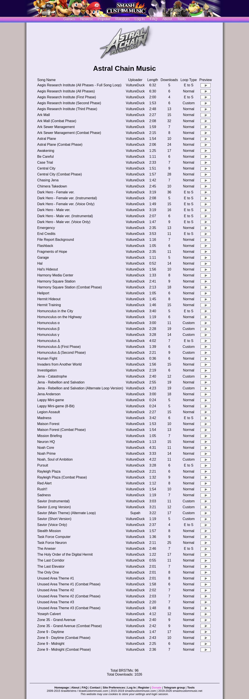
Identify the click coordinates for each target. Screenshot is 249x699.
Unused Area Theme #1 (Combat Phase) (68, 584)
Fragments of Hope (52, 251)
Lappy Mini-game (50, 400)
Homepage (61, 687)
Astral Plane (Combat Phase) (59, 144)
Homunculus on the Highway (59, 317)
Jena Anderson (48, 394)
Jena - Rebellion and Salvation (60, 382)
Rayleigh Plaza (48, 471)
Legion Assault (48, 412)
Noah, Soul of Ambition (55, 459)
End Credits (46, 234)
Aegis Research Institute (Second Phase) (69, 103)
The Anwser (46, 548)
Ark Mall (43, 115)
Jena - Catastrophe (52, 376)
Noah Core (45, 447)
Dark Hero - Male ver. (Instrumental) (65, 216)
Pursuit (42, 465)
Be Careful (45, 156)
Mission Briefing (49, 436)
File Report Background (55, 239)
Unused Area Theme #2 (55, 590)
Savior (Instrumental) (53, 501)
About (167, 19)
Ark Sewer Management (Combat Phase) (69, 133)
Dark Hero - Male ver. (53, 210)
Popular (104, 19)
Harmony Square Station (56, 281)
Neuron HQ (46, 442)
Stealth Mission (49, 531)
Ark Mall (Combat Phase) (56, 121)
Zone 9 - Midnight (50, 643)
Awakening (45, 151)
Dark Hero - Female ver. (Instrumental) (67, 198)
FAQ (153, 19)
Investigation (47, 370)
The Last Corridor (50, 560)
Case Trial (45, 162)
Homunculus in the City (55, 311)
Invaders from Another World (59, 364)
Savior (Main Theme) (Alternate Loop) (66, 513)
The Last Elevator (50, 566)
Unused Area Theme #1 (55, 578)
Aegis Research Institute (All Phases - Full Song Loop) (79, 85)
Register (143, 687)
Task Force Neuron (52, 543)
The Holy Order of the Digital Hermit (65, 554)
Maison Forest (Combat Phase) (61, 430)
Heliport (43, 293)
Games (69, 19)
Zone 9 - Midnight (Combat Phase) (64, 649)
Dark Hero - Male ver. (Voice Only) (63, 222)
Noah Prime (46, 453)
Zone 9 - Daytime (50, 632)
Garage (43, 257)
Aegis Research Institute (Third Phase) (67, 109)
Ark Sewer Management (56, 127)
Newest (86, 19)
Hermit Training (49, 305)
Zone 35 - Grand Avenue (56, 620)
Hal (39, 263)
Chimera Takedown (52, 186)
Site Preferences (114, 687)
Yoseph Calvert (49, 614)
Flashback (45, 246)
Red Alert (44, 483)
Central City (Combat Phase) (59, 174)
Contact (95, 687)
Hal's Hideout (47, 269)
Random (122, 19)
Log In (131, 687)
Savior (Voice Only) (52, 525)
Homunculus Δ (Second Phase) (61, 352)
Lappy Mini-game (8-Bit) (55, 406)
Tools (181, 19)
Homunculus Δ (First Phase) (59, 347)
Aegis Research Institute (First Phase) (66, 97)
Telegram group (174, 687)
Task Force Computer (53, 537)
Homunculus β (48, 329)
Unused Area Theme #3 (55, 602)
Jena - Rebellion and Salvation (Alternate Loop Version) (80, 388)
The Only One (48, 572)
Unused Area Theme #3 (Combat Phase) (68, 608)
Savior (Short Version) (54, 519)
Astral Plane (46, 138)
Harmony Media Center (55, 275)
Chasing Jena (47, 180)
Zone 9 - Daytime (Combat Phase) (63, 638)
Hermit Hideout (48, 299)
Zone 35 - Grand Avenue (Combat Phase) (69, 626)
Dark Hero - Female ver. (55, 192)
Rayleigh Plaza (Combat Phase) (62, 477)
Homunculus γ (48, 334)
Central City (46, 168)
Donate (156, 687)
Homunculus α (48, 323)
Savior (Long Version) (54, 507)
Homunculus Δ (48, 341)
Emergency (46, 228)
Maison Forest (48, 424)
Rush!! (42, 489)
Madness (44, 418)
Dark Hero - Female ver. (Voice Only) (65, 204)
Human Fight (47, 358)
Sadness (44, 495)
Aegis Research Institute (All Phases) (66, 91)
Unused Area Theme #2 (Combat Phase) (68, 596)
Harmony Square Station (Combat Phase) (69, 287)
